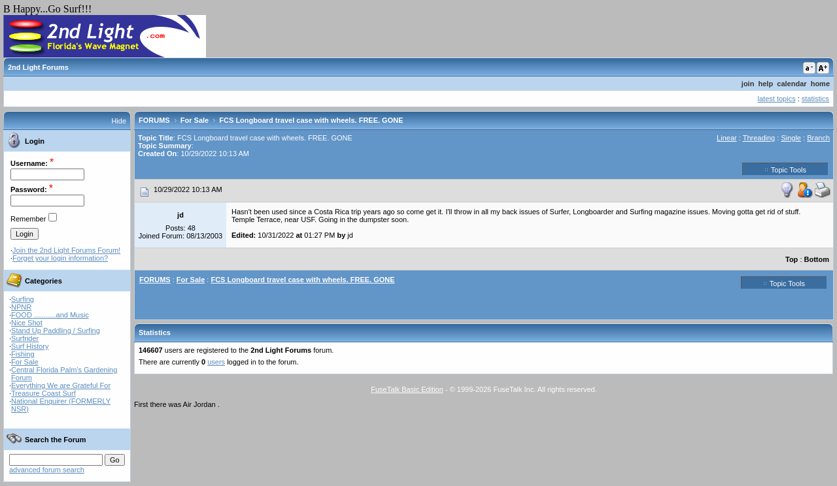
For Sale (25, 362)
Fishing (22, 354)
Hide (118, 121)
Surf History (29, 346)
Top (791, 259)
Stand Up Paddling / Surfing (55, 330)
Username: (29, 163)
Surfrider (25, 338)
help (766, 84)
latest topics (777, 99)
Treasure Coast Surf (43, 393)
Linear (727, 138)
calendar (791, 84)
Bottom (817, 259)
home (820, 84)
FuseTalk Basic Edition (407, 389)
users (216, 362)
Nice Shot (27, 323)
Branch (818, 138)
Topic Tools (785, 169)
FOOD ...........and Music (50, 315)
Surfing (22, 299)
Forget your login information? (60, 258)
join (748, 84)
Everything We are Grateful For (61, 385)
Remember (28, 219)
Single (791, 138)
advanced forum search (46, 470)
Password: (28, 189)
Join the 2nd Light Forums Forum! (66, 250)
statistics (815, 99)
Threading (759, 138)
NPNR (21, 307)
